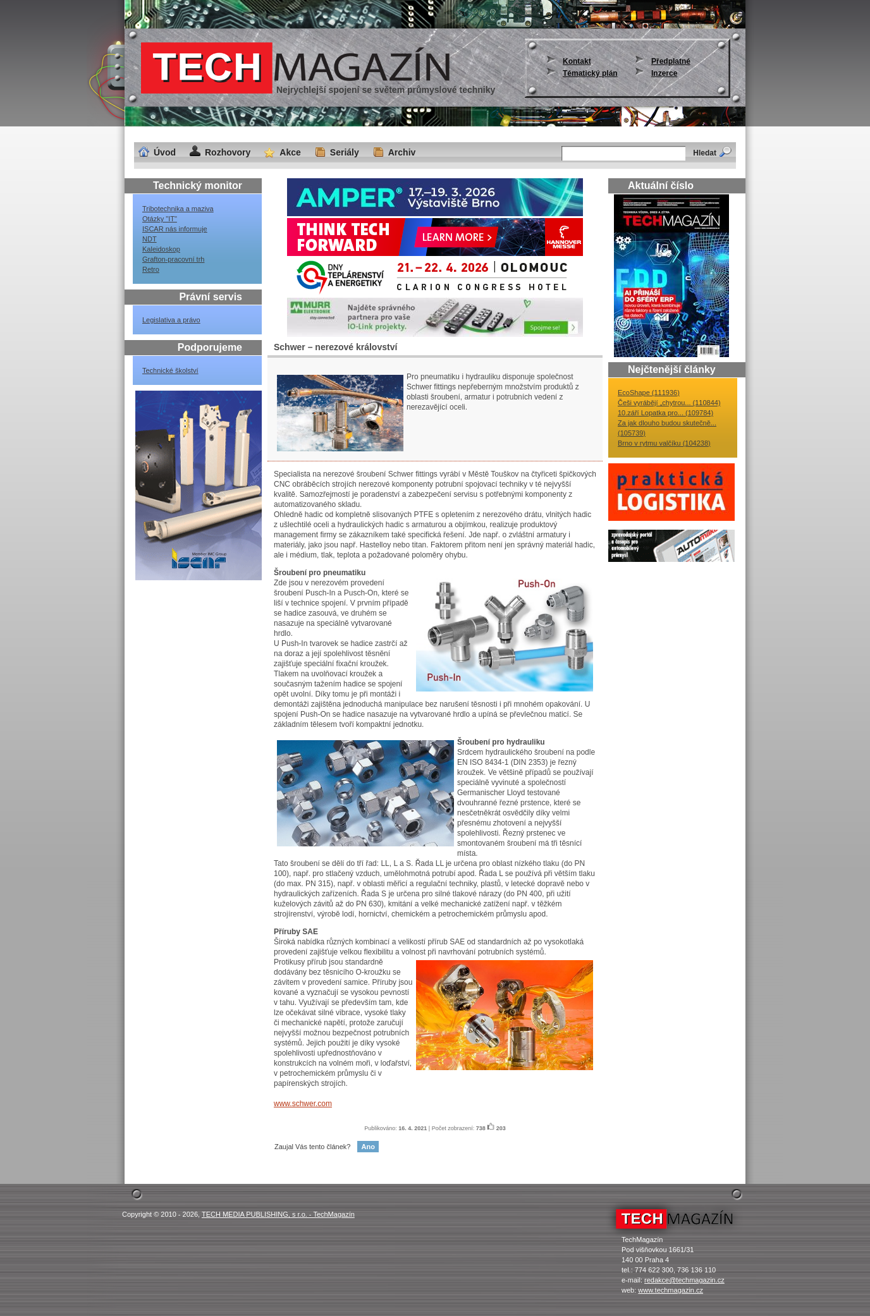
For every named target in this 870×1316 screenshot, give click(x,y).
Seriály (344, 152)
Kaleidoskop (161, 249)
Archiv (402, 152)
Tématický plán (590, 73)
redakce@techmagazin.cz (684, 1280)
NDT (149, 239)
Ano (367, 1146)
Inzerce (664, 73)
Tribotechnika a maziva (178, 208)
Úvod (165, 152)
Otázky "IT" (159, 218)
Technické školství (170, 370)
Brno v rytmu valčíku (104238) (664, 443)
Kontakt (577, 61)
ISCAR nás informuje (174, 229)
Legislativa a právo (171, 320)
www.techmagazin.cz (670, 1290)
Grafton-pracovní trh (173, 259)
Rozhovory (227, 152)
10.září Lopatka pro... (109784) (665, 413)
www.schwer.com (303, 1103)
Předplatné (670, 61)
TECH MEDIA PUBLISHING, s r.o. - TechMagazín (278, 1214)
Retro (150, 269)
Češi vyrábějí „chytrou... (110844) (669, 402)
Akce (289, 152)
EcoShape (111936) (649, 392)
